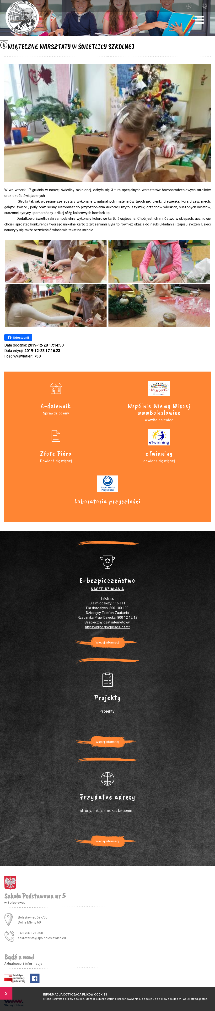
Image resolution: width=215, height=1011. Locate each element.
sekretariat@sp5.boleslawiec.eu (189, 6)
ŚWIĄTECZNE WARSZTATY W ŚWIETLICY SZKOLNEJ (69, 46)
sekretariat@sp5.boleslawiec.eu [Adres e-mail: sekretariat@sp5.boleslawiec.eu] (42, 938)
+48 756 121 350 (204, 6)
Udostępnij (18, 337)
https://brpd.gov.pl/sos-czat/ (107, 627)
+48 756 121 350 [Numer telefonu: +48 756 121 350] (30, 933)
